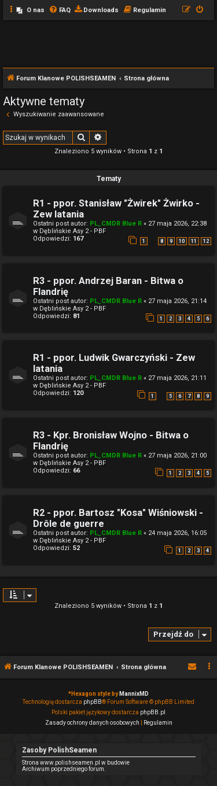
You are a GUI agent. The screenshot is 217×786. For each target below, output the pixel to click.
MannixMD (134, 694)
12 (206, 241)
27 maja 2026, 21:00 (177, 455)
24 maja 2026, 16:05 (177, 533)
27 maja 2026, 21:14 (177, 301)
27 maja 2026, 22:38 (177, 223)
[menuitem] (30, 10)
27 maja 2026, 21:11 (177, 378)
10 (182, 241)
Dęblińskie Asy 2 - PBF (72, 231)
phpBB (92, 702)
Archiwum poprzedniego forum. (64, 769)
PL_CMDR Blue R (116, 223)
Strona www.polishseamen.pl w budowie (76, 762)
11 (194, 241)
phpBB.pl (152, 712)
